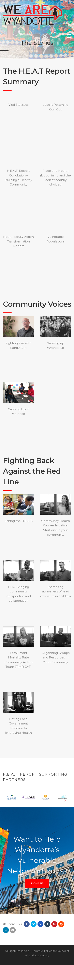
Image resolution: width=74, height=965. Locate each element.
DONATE (37, 883)
